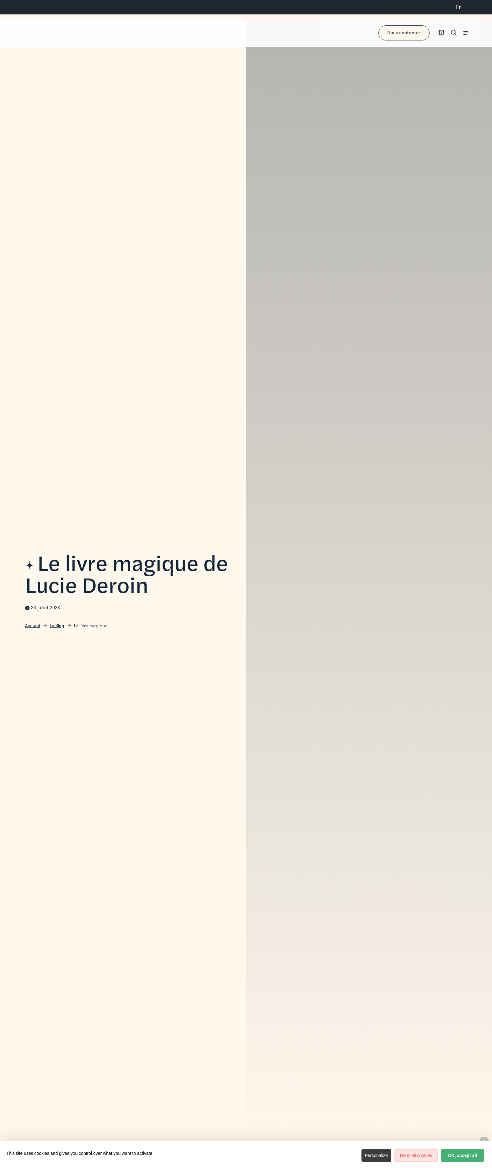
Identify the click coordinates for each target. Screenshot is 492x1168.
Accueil (32, 628)
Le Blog (57, 628)
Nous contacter (373, 33)
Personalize (343, 1155)
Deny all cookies (392, 1155)
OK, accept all (454, 1155)
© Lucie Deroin (484, 1141)
